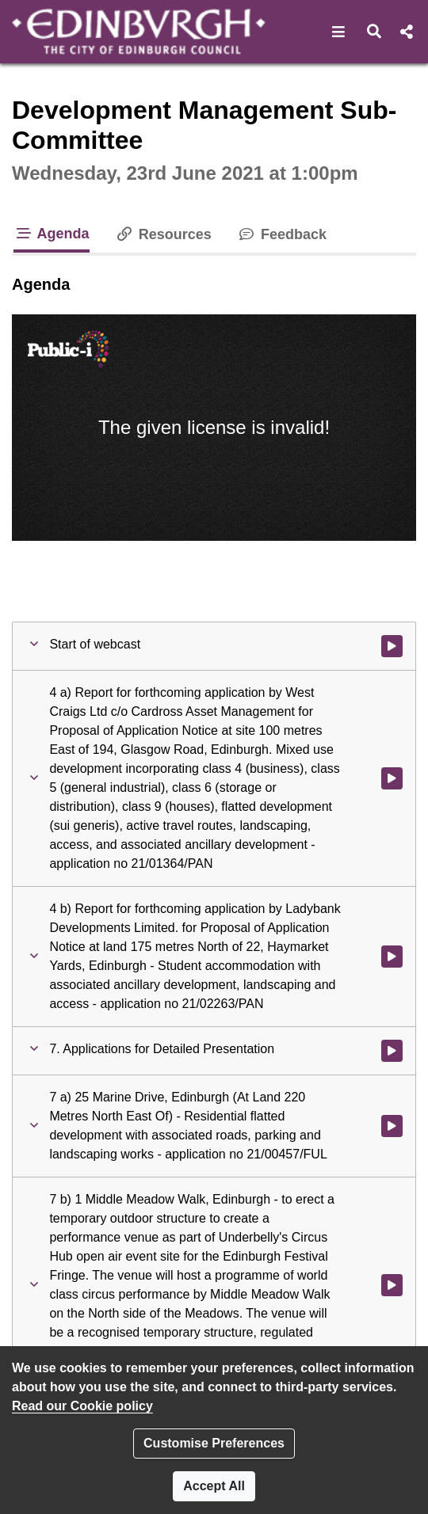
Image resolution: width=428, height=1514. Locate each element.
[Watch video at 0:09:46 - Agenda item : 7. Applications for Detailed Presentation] (392, 1051)
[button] (339, 31)
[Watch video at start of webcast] (392, 646)
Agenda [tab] (51, 234)
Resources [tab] (163, 234)
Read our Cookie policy (82, 1406)
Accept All (214, 1486)
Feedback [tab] (282, 234)
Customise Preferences (214, 1443)
